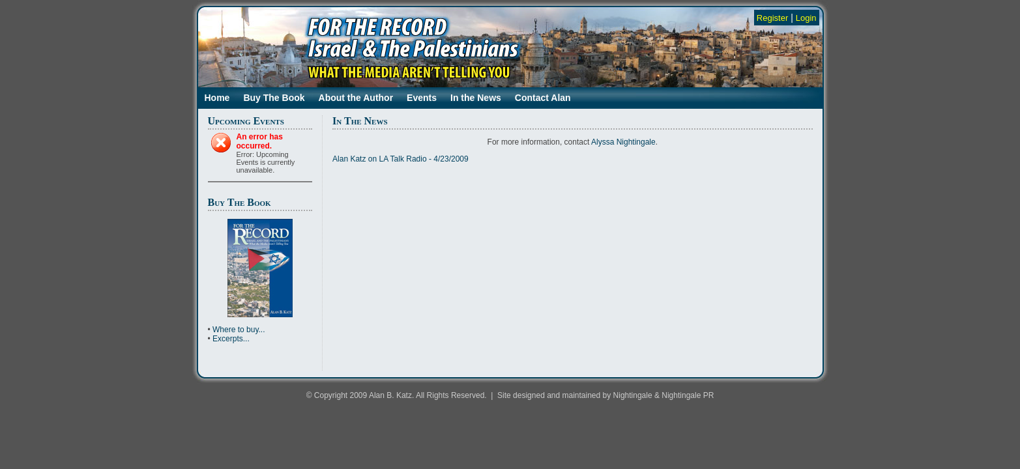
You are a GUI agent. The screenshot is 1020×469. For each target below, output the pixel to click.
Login (806, 18)
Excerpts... (231, 338)
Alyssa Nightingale (623, 142)
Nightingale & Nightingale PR (663, 395)
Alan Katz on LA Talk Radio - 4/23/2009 (400, 158)
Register (772, 18)
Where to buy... (238, 329)
